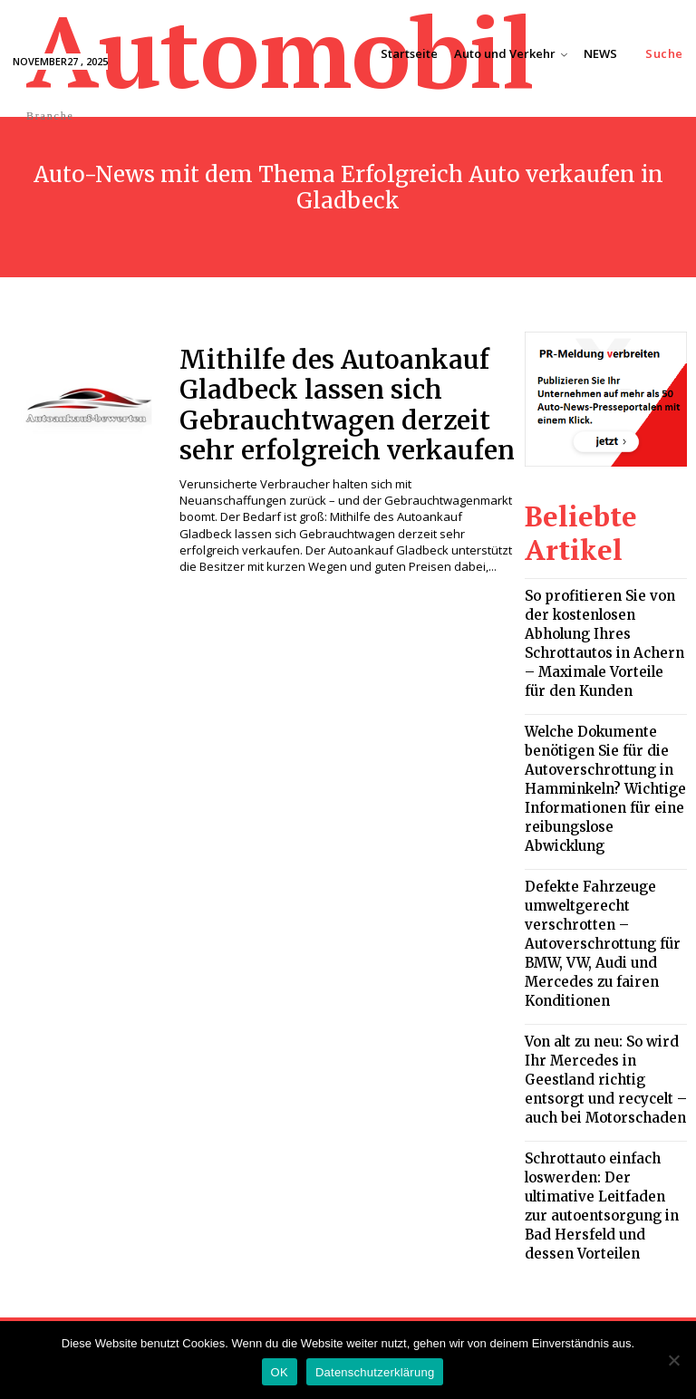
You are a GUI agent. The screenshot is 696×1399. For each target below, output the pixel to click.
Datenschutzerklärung (374, 1372)
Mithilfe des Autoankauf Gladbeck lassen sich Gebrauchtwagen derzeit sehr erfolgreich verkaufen (338, 396)
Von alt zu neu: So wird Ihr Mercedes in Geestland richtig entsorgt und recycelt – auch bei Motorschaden (598, 932)
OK (279, 1372)
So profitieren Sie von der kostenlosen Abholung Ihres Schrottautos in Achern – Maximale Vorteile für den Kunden (605, 609)
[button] (664, 54)
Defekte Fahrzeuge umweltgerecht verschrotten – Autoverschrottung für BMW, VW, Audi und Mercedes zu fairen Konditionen (606, 828)
